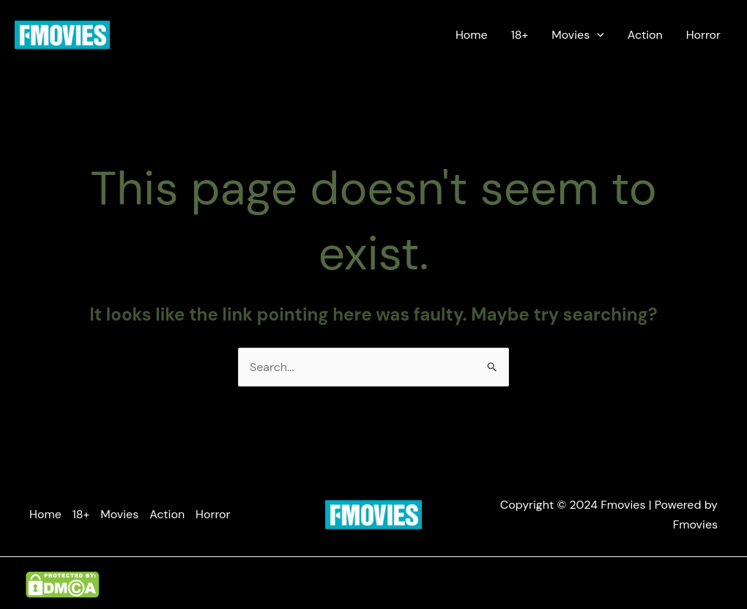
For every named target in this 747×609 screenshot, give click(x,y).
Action (645, 34)
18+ (520, 34)
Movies (577, 35)
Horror (703, 34)
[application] (597, 35)
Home (472, 34)
